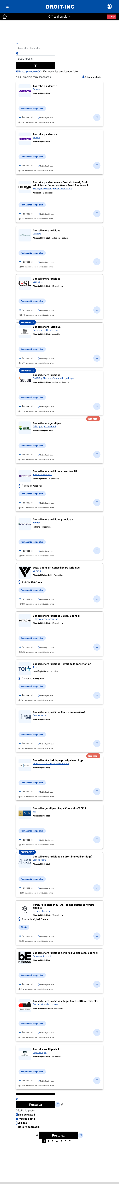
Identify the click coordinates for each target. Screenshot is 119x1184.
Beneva (36, 89)
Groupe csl (38, 281)
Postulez (35, 1104)
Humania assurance (42, 474)
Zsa (34, 811)
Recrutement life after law (45, 330)
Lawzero (37, 233)
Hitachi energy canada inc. (45, 619)
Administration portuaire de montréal (51, 763)
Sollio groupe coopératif (44, 426)
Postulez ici (26, 117)
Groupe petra (39, 715)
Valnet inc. (38, 570)
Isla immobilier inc (41, 911)
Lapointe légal (39, 1052)
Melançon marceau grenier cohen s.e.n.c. (52, 188)
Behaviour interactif (42, 956)
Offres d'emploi (58, 16)
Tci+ (35, 667)
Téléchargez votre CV (28, 71)
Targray (36, 522)
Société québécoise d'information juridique (53, 378)
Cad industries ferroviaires (45, 1004)
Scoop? (111, 16)
